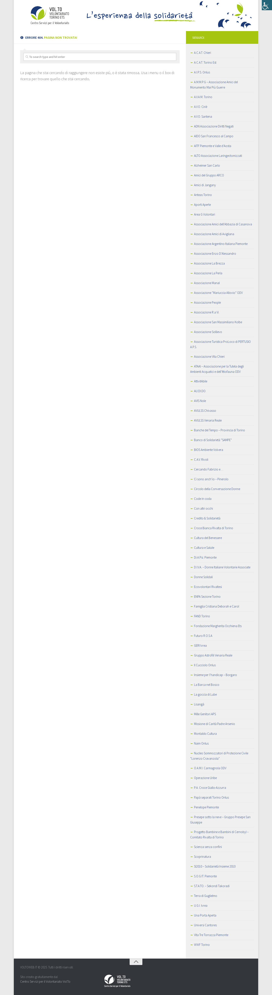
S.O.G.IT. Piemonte (205, 876)
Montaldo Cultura (205, 734)
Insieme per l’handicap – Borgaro (215, 675)
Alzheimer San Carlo (207, 165)
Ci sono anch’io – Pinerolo (211, 479)
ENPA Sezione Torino (207, 597)
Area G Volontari (204, 214)
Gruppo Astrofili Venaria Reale (213, 655)
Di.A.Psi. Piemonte (205, 557)
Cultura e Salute (204, 548)
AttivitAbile (200, 381)
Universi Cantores (205, 925)
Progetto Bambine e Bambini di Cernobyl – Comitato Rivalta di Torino (219, 834)
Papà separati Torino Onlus (211, 797)
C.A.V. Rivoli (201, 459)
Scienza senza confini (208, 847)
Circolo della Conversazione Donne (217, 489)
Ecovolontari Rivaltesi (208, 587)
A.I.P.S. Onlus (202, 72)
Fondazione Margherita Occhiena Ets (218, 626)
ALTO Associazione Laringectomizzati (218, 156)
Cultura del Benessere (208, 538)
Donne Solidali (203, 577)
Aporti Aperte (202, 205)
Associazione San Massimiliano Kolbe (218, 322)
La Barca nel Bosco (206, 685)
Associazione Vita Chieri (209, 357)
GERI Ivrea (200, 645)
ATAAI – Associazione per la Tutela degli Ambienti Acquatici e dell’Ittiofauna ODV (217, 369)
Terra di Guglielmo (205, 896)
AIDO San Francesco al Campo (213, 136)
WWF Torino (202, 945)
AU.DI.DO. (200, 391)
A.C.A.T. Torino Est (205, 62)
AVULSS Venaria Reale (208, 420)
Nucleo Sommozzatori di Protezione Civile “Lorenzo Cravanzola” (219, 756)
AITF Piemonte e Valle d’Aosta (212, 146)
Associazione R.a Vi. (206, 312)
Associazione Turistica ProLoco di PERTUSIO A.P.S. (220, 344)
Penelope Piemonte (206, 807)
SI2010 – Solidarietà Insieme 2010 (214, 866)
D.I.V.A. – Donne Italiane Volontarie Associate (222, 567)
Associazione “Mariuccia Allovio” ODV (218, 293)
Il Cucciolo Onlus (205, 665)
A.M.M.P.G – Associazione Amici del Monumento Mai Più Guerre (214, 84)
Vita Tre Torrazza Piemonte (211, 935)
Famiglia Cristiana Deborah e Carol (216, 606)
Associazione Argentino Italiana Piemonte (221, 244)
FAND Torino (202, 616)
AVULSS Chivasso (205, 411)
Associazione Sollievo (208, 332)
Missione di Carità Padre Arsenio (214, 724)
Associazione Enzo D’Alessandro (215, 254)
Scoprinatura (202, 857)
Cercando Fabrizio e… (208, 469)
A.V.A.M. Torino (203, 97)
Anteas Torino (203, 195)
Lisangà (199, 704)
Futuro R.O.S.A (203, 636)
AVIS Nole (200, 401)
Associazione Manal (207, 283)
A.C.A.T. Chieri (202, 53)
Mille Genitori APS (205, 714)
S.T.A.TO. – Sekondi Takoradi (212, 886)
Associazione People (207, 302)
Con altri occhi (203, 508)
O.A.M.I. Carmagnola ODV (210, 768)
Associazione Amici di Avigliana (214, 234)
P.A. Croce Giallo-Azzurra (210, 788)
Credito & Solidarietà (207, 518)
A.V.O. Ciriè (200, 107)
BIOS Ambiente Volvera (208, 450)
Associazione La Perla (208, 273)
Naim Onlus (201, 743)
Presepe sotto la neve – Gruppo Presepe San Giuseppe (220, 819)
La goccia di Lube (205, 694)
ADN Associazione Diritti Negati (214, 126)
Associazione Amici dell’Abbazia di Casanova (223, 224)
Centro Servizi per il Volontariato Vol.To (45, 981)
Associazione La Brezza (209, 263)
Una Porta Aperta (205, 915)
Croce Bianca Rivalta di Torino (213, 528)
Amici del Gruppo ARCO (209, 175)
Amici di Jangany (205, 185)
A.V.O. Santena (203, 116)
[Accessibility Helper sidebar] (267, 5)
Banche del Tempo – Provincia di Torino (219, 430)
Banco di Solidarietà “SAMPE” (213, 440)
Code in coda (202, 499)
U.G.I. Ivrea (200, 906)
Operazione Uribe (205, 778)
